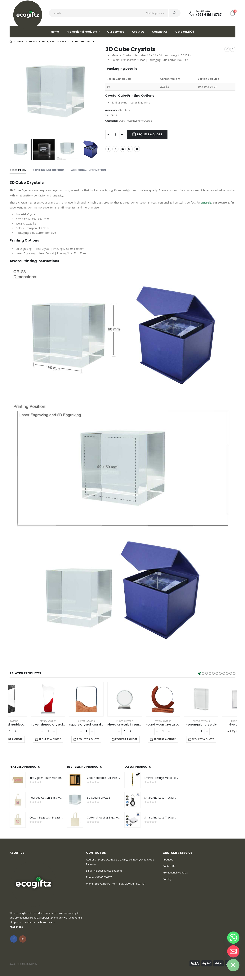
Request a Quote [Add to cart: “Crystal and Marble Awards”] (28, 739)
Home (55, 32)
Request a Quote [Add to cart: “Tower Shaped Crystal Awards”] (67, 739)
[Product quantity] (115, 134)
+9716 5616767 (103, 877)
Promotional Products (82, 32)
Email (137, 149)
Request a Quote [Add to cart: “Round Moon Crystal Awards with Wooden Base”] (182, 739)
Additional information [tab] (88, 170)
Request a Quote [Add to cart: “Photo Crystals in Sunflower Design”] (143, 739)
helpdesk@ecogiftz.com (107, 870)
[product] (27, 699)
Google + (130, 149)
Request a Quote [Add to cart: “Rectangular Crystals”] (220, 739)
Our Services (115, 32)
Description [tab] (18, 170)
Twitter (115, 149)
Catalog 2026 (184, 32)
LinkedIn (123, 149)
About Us (138, 32)
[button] (199, 673)
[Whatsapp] (233, 938)
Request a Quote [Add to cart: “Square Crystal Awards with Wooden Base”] (105, 739)
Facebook (108, 149)
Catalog (167, 879)
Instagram (23, 939)
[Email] (233, 951)
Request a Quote (149, 134)
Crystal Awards (126, 120)
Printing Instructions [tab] (49, 170)
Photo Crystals (144, 120)
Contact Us (159, 32)
